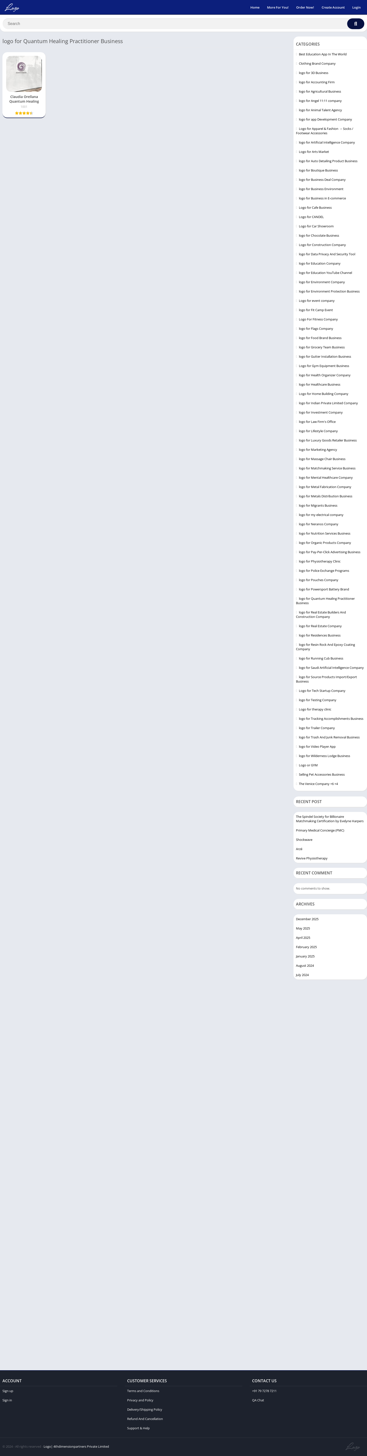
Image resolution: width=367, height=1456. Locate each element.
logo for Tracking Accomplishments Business (331, 720)
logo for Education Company (320, 264)
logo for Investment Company (321, 413)
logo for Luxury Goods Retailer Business (328, 441)
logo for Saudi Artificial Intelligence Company (331, 669)
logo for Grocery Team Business (322, 348)
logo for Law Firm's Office (317, 423)
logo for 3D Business (313, 74)
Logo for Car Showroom (316, 227)
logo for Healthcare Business (319, 385)
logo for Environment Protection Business (329, 292)
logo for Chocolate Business (319, 236)
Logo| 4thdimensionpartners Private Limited (76, 1447)
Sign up (7, 1392)
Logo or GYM (308, 766)
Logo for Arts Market (314, 153)
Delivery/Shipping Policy (144, 1410)
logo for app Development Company (325, 120)
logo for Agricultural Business (320, 92)
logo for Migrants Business (318, 506)
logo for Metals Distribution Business (325, 497)
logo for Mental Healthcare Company (326, 479)
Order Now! (305, 7)
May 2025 (303, 929)
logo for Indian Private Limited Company (328, 404)
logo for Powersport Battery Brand (324, 590)
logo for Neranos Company (318, 525)
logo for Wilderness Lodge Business (324, 757)
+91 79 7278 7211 (264, 1392)
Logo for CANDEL (311, 218)
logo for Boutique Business (318, 171)
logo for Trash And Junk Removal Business (329, 738)
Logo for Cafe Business (315, 209)
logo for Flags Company (316, 330)
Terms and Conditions (143, 1392)
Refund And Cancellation (145, 1420)
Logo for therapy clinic (315, 710)
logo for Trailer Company (317, 729)
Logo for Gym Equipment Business (324, 367)
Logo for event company (317, 302)
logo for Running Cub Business (321, 659)
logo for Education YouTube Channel (325, 274)
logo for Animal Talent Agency (320, 111)
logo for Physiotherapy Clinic (320, 562)
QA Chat (258, 1401)
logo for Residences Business (320, 636)
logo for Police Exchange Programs (324, 572)
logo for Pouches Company (318, 581)
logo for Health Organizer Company (325, 376)
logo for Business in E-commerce (322, 199)
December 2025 (307, 920)
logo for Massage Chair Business (322, 460)
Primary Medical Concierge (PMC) (320, 831)
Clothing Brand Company (317, 64)
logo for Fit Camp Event (316, 311)
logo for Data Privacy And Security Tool (327, 255)
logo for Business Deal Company (322, 181)
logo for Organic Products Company (325, 544)
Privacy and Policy (140, 1401)
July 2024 (302, 976)
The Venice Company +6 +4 (318, 785)
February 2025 (306, 948)
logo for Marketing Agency (318, 451)
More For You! (278, 7)
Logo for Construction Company (322, 246)
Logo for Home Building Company (323, 395)
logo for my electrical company (321, 516)
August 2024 (305, 966)
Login (356, 7)
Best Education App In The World (323, 55)
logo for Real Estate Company (320, 627)
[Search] (183, 23)
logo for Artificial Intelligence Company (327, 143)
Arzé (299, 850)
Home (254, 7)
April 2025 (303, 938)
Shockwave (304, 841)
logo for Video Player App (317, 748)
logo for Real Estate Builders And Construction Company (321, 615)
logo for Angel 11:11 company (320, 102)
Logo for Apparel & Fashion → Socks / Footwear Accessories (324, 132)
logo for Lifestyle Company (318, 432)
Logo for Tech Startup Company (322, 692)
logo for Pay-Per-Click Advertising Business (329, 553)
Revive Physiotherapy (312, 859)
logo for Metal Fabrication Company (325, 488)
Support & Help (138, 1429)
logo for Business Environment (321, 190)
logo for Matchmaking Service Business (327, 469)
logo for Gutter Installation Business (325, 357)
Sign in (7, 1401)
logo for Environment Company (322, 283)
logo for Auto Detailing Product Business (328, 162)
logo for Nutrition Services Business (324, 534)
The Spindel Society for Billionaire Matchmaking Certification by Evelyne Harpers (330, 820)
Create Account (333, 7)
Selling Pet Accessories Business (322, 775)
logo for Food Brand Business (320, 339)
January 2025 (305, 957)
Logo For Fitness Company (318, 320)
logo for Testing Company (317, 701)
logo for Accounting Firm (317, 83)
